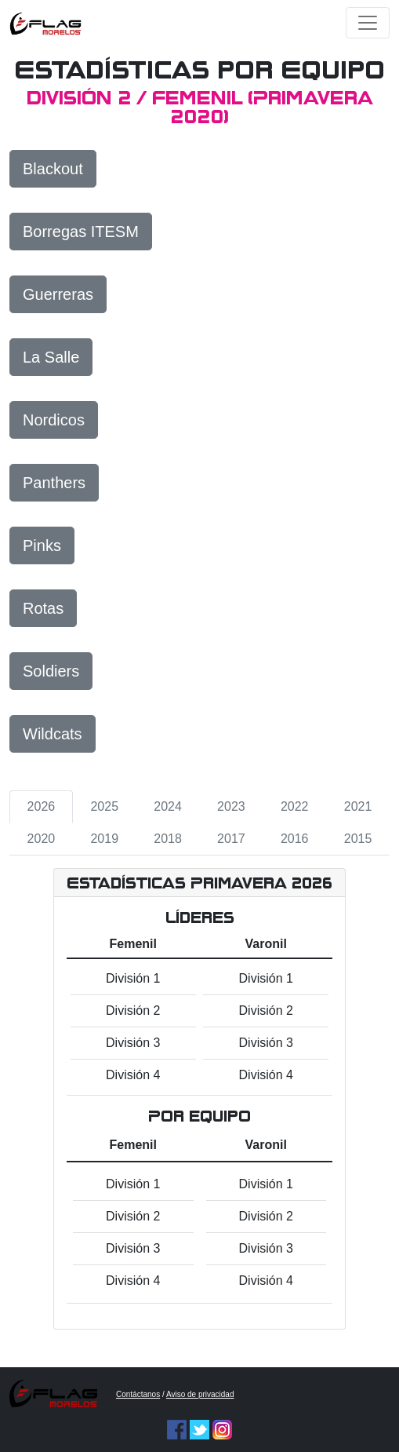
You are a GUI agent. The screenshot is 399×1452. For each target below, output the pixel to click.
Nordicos (54, 420)
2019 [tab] (104, 838)
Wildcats (52, 733)
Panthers (54, 482)
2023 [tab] (231, 806)
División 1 (133, 978)
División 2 (133, 1010)
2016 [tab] (295, 838)
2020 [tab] (41, 838)
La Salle (51, 357)
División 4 (133, 1075)
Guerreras (58, 294)
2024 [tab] (168, 806)
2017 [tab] (231, 838)
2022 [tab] (295, 806)
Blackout (53, 168)
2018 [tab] (168, 838)
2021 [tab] (358, 806)
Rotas (43, 608)
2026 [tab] (41, 806)
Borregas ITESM (81, 231)
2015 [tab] (358, 838)
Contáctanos (138, 1394)
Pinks (42, 545)
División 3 (133, 1042)
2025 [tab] (104, 806)
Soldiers (51, 671)
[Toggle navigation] (368, 22)
